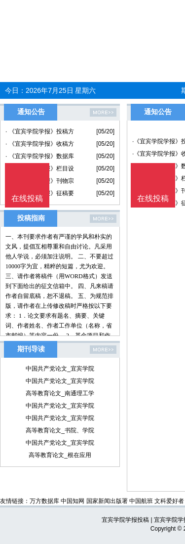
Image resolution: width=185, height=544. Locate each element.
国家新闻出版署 (107, 501)
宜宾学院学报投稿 (125, 519)
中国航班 (141, 501)
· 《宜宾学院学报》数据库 (39, 156)
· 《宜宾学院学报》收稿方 (39, 143)
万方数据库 (44, 501)
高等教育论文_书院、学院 (60, 430)
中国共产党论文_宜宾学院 (60, 368)
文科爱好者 (169, 501)
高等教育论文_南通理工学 (60, 393)
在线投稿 (153, 198)
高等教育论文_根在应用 (60, 455)
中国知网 (72, 501)
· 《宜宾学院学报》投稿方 (39, 131)
